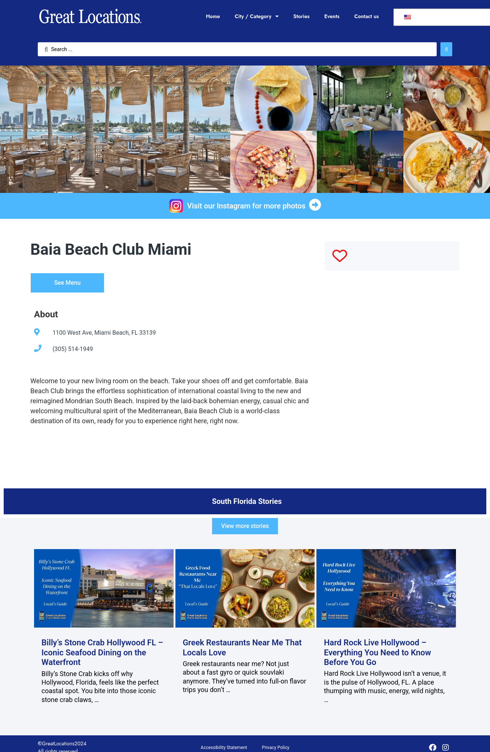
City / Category (256, 16)
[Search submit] (446, 49)
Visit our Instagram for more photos (246, 205)
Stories (301, 16)
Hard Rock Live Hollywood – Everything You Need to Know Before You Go (377, 652)
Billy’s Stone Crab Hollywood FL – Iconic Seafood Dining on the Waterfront (102, 652)
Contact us (366, 16)
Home (213, 16)
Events (331, 16)
